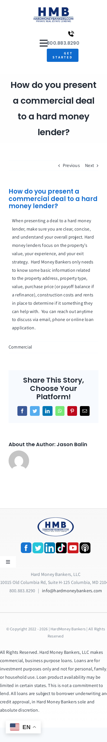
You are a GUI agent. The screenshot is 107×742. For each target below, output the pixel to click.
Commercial (20, 347)
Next (89, 165)
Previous (71, 165)
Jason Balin (71, 444)
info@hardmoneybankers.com (72, 591)
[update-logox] (53, 8)
